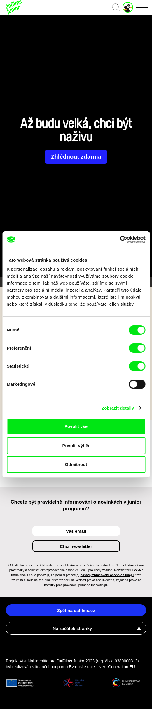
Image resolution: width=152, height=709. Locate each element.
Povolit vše (76, 426)
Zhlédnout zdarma (76, 157)
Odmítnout (76, 464)
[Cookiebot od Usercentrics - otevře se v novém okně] (119, 239)
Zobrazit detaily (118, 407)
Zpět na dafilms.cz (76, 610)
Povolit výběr (76, 445)
